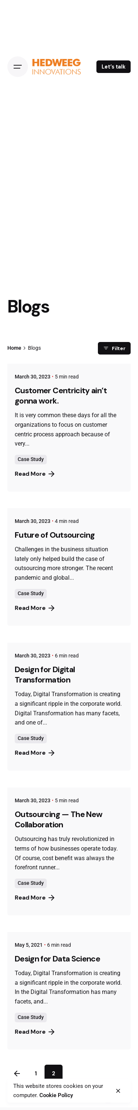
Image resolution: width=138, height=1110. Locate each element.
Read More (34, 474)
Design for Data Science (57, 959)
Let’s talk (113, 66)
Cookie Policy (56, 1095)
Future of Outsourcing (55, 535)
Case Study (31, 459)
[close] (118, 1091)
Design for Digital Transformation (45, 674)
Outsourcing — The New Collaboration (58, 819)
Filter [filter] (114, 348)
